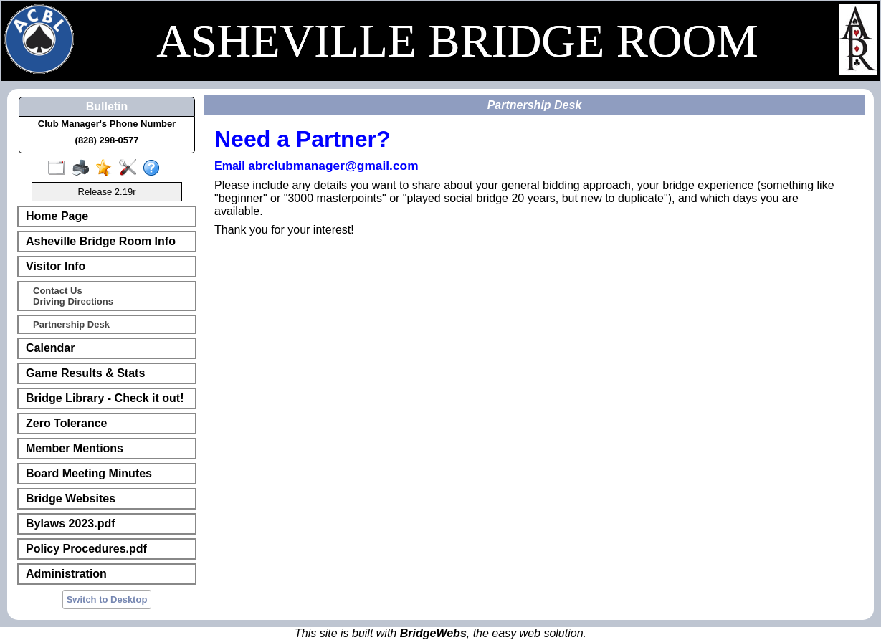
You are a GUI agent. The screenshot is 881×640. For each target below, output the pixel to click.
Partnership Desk (71, 324)
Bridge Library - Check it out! (105, 398)
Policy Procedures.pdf (86, 549)
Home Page (57, 216)
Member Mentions (74, 448)
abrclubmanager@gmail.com (333, 165)
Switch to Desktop (107, 599)
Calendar (50, 348)
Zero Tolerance (67, 423)
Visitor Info (55, 266)
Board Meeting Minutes (89, 473)
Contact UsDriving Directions (73, 296)
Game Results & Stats (85, 373)
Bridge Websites (70, 498)
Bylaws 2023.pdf (70, 523)
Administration (66, 574)
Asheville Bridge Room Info (101, 241)
